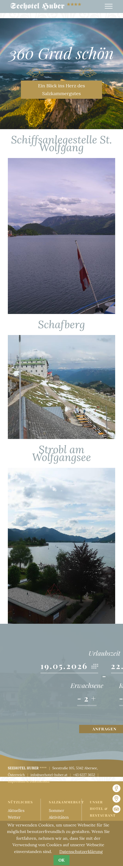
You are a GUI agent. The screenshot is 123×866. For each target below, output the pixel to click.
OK (61, 860)
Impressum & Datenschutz (29, 781)
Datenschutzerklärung (81, 851)
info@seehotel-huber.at (49, 775)
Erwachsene (87, 686)
